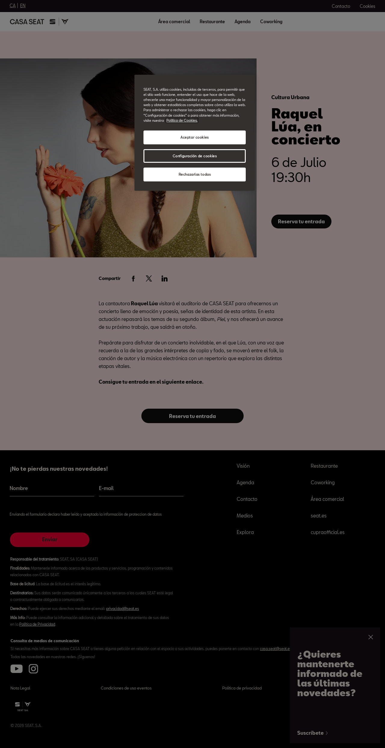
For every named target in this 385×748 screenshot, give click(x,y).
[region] (194, 133)
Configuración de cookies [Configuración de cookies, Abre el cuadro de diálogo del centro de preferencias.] (195, 156)
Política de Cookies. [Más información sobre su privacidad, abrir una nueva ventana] (182, 120)
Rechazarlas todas (195, 174)
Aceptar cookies (194, 137)
